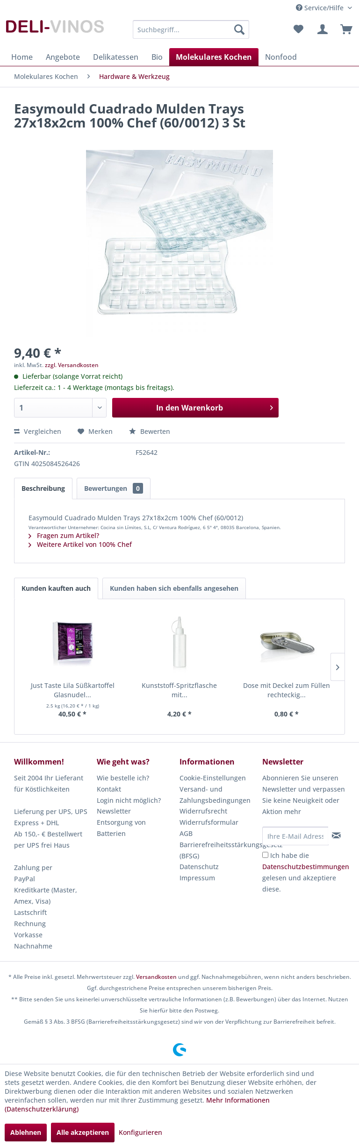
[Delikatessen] (115, 57)
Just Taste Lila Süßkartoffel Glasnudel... (73, 690)
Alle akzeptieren (83, 1132)
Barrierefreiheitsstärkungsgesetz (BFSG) (219, 850)
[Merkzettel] (298, 29)
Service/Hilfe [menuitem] (320, 7)
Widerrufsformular (209, 822)
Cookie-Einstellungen (213, 777)
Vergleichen (37, 431)
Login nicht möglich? (129, 800)
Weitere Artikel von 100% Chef (80, 544)
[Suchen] (239, 29)
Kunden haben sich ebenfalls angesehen (174, 588)
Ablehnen (25, 1132)
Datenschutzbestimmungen (305, 866)
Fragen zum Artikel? (64, 535)
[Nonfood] (280, 57)
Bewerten (149, 431)
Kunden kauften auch (56, 588)
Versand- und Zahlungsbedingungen (215, 795)
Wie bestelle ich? (123, 777)
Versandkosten (156, 977)
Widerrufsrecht (203, 811)
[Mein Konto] (321, 29)
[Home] (22, 57)
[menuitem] (191, 29)
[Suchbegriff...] (191, 29)
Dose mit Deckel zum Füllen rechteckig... (286, 690)
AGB (186, 833)
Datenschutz (199, 866)
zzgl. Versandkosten (72, 365)
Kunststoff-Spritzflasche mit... (179, 690)
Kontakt (109, 789)
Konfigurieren (140, 1132)
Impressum (197, 877)
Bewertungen (113, 488)
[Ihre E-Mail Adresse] (295, 836)
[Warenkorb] (344, 29)
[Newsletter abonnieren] (336, 835)
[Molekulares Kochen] (213, 57)
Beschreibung (43, 488)
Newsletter (114, 811)
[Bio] (157, 57)
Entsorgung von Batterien (121, 828)
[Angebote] (62, 57)
